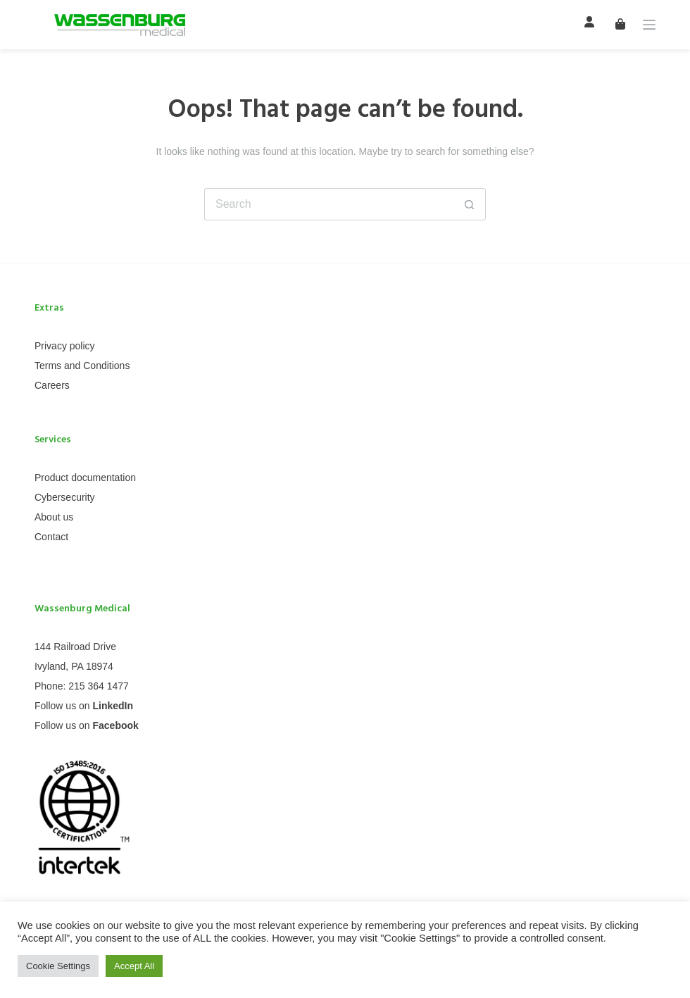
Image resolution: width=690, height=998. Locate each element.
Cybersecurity (64, 497)
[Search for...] (328, 204)
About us (53, 517)
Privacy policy (64, 345)
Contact (51, 536)
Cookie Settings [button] (58, 966)
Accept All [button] (134, 966)
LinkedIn (112, 705)
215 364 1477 (98, 686)
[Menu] (649, 24)
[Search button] (469, 204)
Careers (52, 385)
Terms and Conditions (82, 365)
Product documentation (85, 477)
